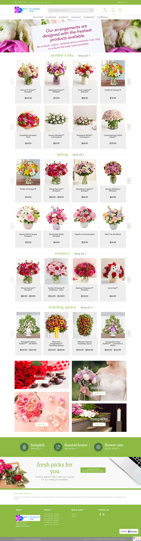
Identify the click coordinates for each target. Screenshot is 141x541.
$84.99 (56, 143)
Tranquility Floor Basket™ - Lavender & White (113, 343)
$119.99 (113, 143)
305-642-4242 (22, 2)
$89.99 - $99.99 (56, 197)
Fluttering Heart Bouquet (56, 235)
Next (129, 81)
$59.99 (28, 242)
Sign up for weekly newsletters (93, 470)
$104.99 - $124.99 (28, 350)
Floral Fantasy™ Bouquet (56, 190)
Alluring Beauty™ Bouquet (56, 91)
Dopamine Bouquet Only (28, 136)
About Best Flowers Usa (23, 493)
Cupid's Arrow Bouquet (85, 234)
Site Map (122, 539)
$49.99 (56, 242)
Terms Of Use (88, 539)
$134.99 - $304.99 (84, 350)
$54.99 (113, 242)
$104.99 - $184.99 (56, 350)
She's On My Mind (113, 234)
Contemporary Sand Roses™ (113, 136)
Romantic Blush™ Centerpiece (85, 136)
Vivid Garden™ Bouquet (84, 91)
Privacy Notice (98, 539)
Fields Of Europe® (113, 90)
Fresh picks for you (55, 471)
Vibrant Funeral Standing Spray (85, 343)
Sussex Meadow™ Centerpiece (56, 136)
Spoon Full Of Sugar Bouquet (28, 235)
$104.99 (28, 98)
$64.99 (28, 143)
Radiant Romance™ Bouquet (84, 289)
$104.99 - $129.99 (56, 296)
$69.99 (113, 197)
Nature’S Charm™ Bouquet (28, 91)
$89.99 (85, 98)
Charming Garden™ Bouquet (84, 190)
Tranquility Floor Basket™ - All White (28, 343)
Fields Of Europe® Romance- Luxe (56, 289)
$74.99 (56, 98)
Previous (12, 81)
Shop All (83, 55)
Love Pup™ (113, 288)
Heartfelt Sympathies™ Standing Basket (56, 343)
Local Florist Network (111, 539)
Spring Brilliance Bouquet (112, 190)
